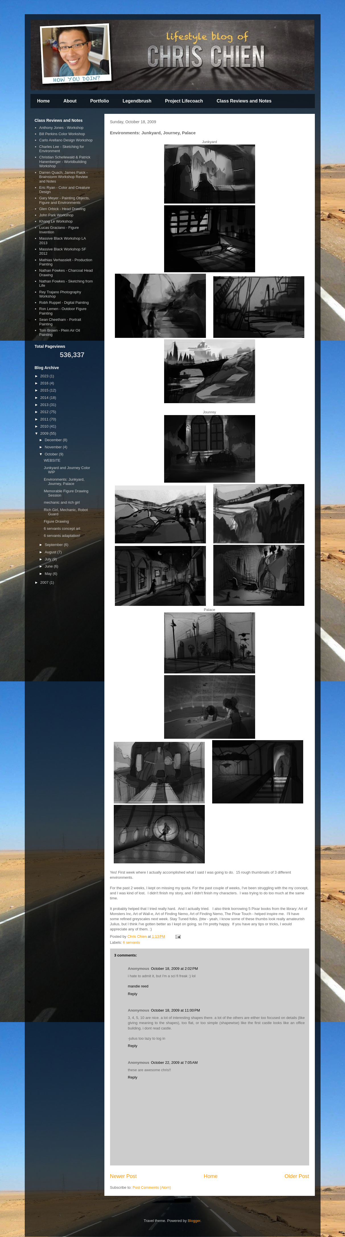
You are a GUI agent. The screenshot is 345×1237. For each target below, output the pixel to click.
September (54, 545)
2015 (45, 390)
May (49, 574)
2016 (45, 383)
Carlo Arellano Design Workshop (66, 140)
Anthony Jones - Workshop (61, 127)
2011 (45, 419)
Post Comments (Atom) (152, 1187)
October (52, 454)
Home (43, 101)
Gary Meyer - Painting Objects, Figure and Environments (64, 200)
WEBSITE (52, 460)
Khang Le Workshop (56, 221)
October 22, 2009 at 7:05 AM (174, 1062)
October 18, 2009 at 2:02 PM (174, 968)
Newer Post (123, 1176)
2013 (45, 405)
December (54, 440)
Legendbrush (137, 101)
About (70, 101)
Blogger (194, 1221)
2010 (45, 426)
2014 (45, 397)
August (51, 552)
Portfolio (99, 101)
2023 (45, 376)
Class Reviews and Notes (244, 101)
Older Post (297, 1176)
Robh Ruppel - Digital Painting (64, 302)
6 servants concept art (62, 528)
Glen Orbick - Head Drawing (62, 209)
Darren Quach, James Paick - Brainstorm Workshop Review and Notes (63, 176)
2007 (45, 582)
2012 (45, 412)
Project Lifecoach (184, 101)
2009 (45, 433)
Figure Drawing (56, 521)
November (54, 447)
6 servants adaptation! (62, 535)
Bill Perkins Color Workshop (62, 134)
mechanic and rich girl (62, 502)
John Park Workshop (56, 215)
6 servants (131, 942)
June (49, 566)
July (48, 559)
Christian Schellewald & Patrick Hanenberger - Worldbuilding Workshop (64, 161)
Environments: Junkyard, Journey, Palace (64, 481)
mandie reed (138, 986)
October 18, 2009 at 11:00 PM (175, 1010)
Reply (132, 994)
